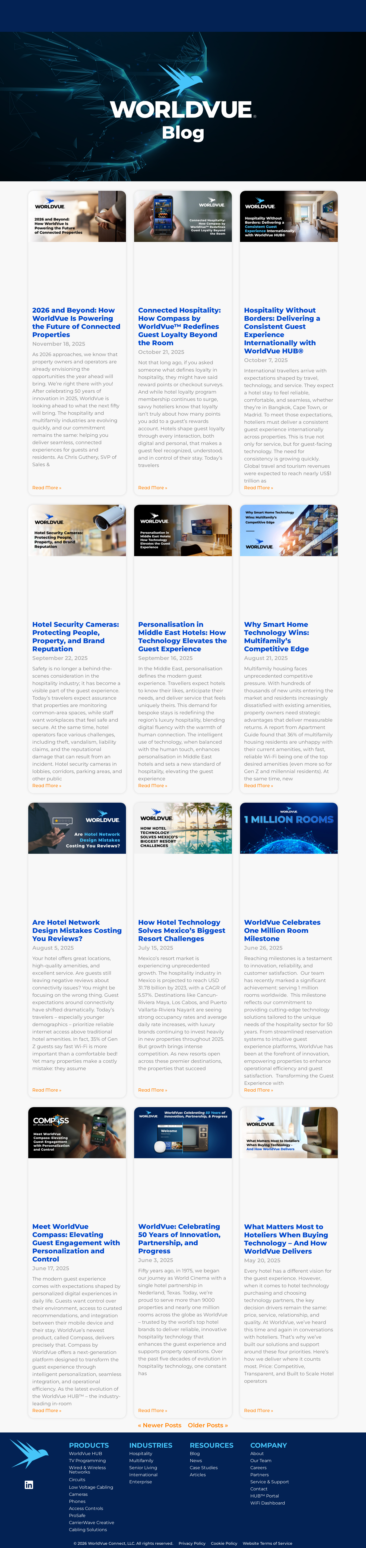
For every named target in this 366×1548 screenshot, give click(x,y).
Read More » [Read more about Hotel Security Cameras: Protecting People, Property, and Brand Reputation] (46, 785)
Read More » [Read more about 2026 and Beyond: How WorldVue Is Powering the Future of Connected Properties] (46, 487)
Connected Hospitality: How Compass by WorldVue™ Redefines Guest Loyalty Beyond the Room (179, 326)
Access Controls (86, 1508)
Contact (259, 1488)
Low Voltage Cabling (91, 1487)
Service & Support (269, 1481)
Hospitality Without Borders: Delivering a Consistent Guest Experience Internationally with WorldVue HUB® (282, 330)
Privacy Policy (192, 1543)
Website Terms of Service (267, 1543)
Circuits (77, 1479)
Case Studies (204, 1467)
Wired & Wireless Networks (87, 1470)
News (196, 1460)
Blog (195, 1453)
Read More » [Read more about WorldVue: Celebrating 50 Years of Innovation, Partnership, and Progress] (152, 1410)
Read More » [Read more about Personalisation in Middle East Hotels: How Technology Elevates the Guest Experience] (152, 785)
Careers (258, 1467)
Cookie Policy (224, 1543)
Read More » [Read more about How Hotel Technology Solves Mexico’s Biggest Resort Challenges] (152, 1090)
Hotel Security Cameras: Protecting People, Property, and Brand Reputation (75, 636)
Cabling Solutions (88, 1529)
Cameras (78, 1494)
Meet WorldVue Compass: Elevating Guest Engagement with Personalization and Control (76, 1242)
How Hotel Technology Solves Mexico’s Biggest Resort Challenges (181, 930)
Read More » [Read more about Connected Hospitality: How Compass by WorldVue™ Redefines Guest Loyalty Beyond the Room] (152, 487)
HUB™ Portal (264, 1496)
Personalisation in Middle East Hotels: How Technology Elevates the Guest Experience (182, 636)
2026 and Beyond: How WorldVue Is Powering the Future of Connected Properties (76, 322)
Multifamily (141, 1460)
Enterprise (140, 1481)
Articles (198, 1474)
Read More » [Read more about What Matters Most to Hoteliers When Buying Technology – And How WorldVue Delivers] (258, 1410)
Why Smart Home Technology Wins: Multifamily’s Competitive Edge (276, 636)
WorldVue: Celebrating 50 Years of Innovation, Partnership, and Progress (179, 1238)
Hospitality (140, 1453)
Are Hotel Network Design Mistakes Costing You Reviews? (77, 930)
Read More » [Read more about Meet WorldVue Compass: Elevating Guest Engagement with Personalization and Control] (46, 1410)
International (143, 1474)
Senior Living (143, 1467)
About (257, 1453)
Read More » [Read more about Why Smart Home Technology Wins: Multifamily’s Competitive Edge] (258, 785)
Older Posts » (208, 1425)
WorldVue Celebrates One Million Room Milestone (282, 930)
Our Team (261, 1460)
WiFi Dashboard (267, 1503)
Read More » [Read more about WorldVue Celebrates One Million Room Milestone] (258, 1090)
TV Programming (87, 1460)
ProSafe (77, 1515)
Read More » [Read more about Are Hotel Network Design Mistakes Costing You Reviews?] (46, 1090)
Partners (259, 1474)
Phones (77, 1501)
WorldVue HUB (85, 1453)
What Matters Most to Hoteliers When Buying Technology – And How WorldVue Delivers (286, 1239)
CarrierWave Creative (91, 1522)
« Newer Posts (159, 1425)
